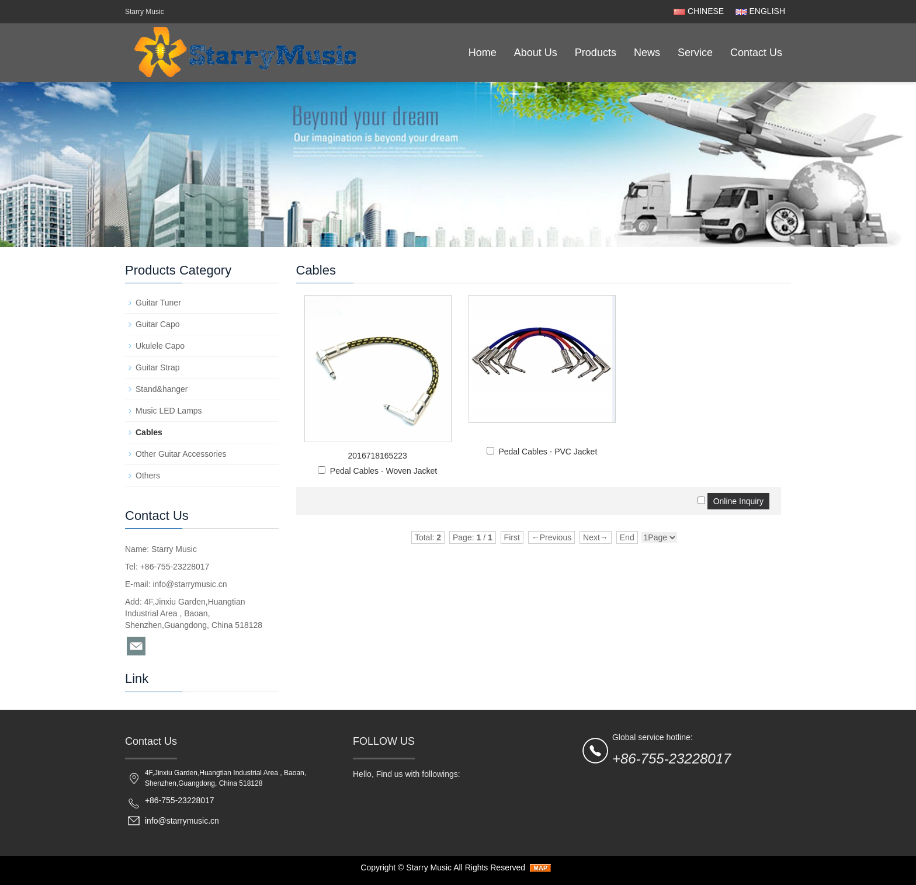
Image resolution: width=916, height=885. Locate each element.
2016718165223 (377, 455)
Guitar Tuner (158, 302)
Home (483, 52)
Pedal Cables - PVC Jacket (547, 469)
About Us (535, 52)
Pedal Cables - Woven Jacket (383, 471)
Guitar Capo (157, 324)
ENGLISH (759, 11)
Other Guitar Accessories (181, 454)
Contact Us (756, 52)
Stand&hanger (162, 389)
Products (595, 52)
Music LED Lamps (169, 410)
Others (148, 475)
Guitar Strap (157, 367)
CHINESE (699, 11)
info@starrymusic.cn (189, 584)
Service (695, 52)
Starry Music (429, 867)
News (647, 52)
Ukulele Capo (160, 345)
